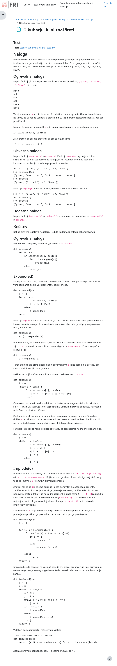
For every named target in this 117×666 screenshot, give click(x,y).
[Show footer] (109, 658)
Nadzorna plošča (25, 19)
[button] (45, 4)
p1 (38, 19)
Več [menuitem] (25, 4)
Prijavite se (108, 4)
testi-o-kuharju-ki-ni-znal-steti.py (37, 47)
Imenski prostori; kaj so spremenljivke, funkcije (68, 19)
